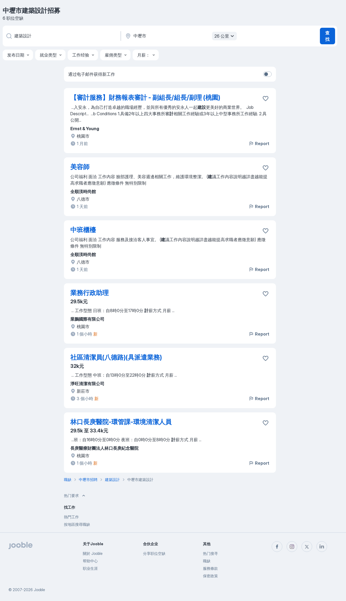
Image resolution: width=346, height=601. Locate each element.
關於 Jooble (93, 553)
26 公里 (224, 36)
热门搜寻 (210, 553)
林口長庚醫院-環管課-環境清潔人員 (121, 422)
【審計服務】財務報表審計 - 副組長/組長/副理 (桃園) (145, 97)
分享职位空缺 (154, 553)
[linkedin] (321, 546)
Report (259, 143)
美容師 (79, 167)
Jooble (39, 589)
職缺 (206, 561)
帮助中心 (90, 561)
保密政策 (210, 576)
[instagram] (292, 546)
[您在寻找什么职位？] (61, 36)
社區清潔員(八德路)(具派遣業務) (116, 357)
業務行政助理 (89, 293)
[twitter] (307, 546)
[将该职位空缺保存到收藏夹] (265, 98)
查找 (327, 36)
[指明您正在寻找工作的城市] (180, 36)
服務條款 (210, 568)
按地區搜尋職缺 (77, 524)
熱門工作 (71, 517)
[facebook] (277, 546)
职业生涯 (90, 568)
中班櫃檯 (83, 230)
